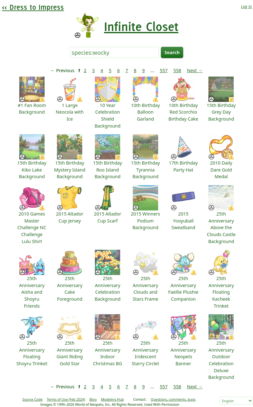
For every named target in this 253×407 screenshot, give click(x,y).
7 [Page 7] (127, 70)
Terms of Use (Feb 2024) (66, 399)
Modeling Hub (112, 399)
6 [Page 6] (118, 70)
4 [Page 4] (102, 70)
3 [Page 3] (93, 70)
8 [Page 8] (135, 70)
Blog (93, 399)
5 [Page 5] (110, 70)
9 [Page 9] (143, 70)
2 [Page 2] (85, 70)
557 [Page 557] (164, 70)
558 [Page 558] (177, 70)
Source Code (32, 399)
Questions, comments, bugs (173, 399)
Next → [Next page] (195, 70)
